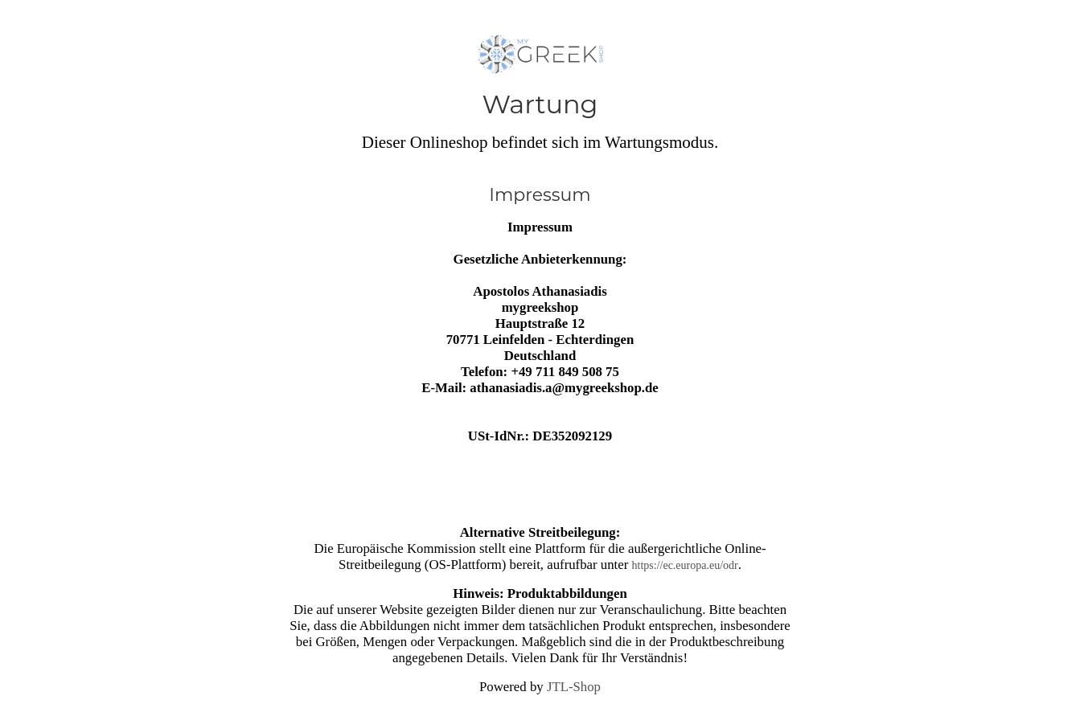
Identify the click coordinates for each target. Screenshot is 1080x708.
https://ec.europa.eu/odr (685, 565)
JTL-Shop (574, 686)
